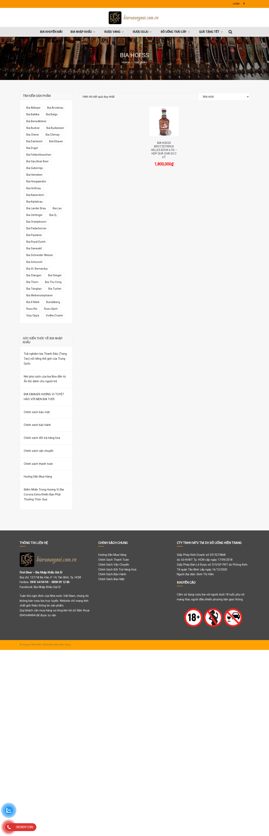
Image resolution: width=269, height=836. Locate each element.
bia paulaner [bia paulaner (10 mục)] (34, 235)
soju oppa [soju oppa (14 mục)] (32, 315)
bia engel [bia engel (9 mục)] (32, 148)
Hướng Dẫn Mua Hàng (38, 476)
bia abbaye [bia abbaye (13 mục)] (33, 107)
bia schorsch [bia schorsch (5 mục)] (34, 262)
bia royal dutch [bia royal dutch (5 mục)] (36, 241)
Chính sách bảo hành (37, 425)
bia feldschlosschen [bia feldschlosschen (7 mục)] (38, 154)
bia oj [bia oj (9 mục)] (52, 215)
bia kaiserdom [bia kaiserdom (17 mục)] (35, 195)
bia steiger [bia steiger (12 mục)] (55, 275)
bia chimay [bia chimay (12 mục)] (53, 134)
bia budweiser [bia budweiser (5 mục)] (55, 128)
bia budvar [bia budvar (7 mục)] (33, 128)
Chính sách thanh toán (38, 464)
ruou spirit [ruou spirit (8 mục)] (51, 308)
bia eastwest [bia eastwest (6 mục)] (34, 141)
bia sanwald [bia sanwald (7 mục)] (34, 248)
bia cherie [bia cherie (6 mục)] (32, 134)
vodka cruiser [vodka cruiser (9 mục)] (54, 315)
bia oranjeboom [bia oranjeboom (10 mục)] (36, 221)
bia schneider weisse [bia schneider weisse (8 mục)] (39, 255)
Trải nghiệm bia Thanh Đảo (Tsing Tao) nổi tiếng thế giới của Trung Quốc (45, 358)
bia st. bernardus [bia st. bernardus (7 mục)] (37, 268)
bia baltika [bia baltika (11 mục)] (32, 114)
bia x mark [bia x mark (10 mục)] (32, 302)
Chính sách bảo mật (37, 412)
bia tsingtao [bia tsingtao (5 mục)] (34, 288)
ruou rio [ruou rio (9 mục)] (31, 308)
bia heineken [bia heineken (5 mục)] (34, 174)
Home (126, 62)
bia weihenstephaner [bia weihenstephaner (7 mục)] (39, 295)
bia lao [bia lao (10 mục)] (57, 208)
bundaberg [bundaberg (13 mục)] (53, 302)
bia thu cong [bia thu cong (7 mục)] (53, 282)
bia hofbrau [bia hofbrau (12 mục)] (33, 188)
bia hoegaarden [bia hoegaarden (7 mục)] (36, 181)
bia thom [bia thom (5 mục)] (32, 282)
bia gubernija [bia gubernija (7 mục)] (34, 168)
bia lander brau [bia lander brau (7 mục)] (36, 208)
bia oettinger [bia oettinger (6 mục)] (34, 215)
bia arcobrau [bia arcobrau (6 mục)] (55, 107)
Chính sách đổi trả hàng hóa (42, 438)
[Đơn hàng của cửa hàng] (223, 96)
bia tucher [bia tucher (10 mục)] (55, 288)
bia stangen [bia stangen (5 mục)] (33, 275)
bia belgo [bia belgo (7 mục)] (52, 114)
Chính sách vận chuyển (38, 451)
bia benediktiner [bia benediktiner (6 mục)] (36, 121)
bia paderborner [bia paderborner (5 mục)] (36, 228)
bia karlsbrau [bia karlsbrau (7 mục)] (34, 201)
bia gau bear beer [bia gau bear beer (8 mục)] (37, 161)
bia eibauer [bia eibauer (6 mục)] (56, 141)
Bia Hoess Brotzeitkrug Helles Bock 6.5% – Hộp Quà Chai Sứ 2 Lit (164, 150)
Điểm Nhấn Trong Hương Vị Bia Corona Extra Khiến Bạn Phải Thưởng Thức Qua (44, 494)
